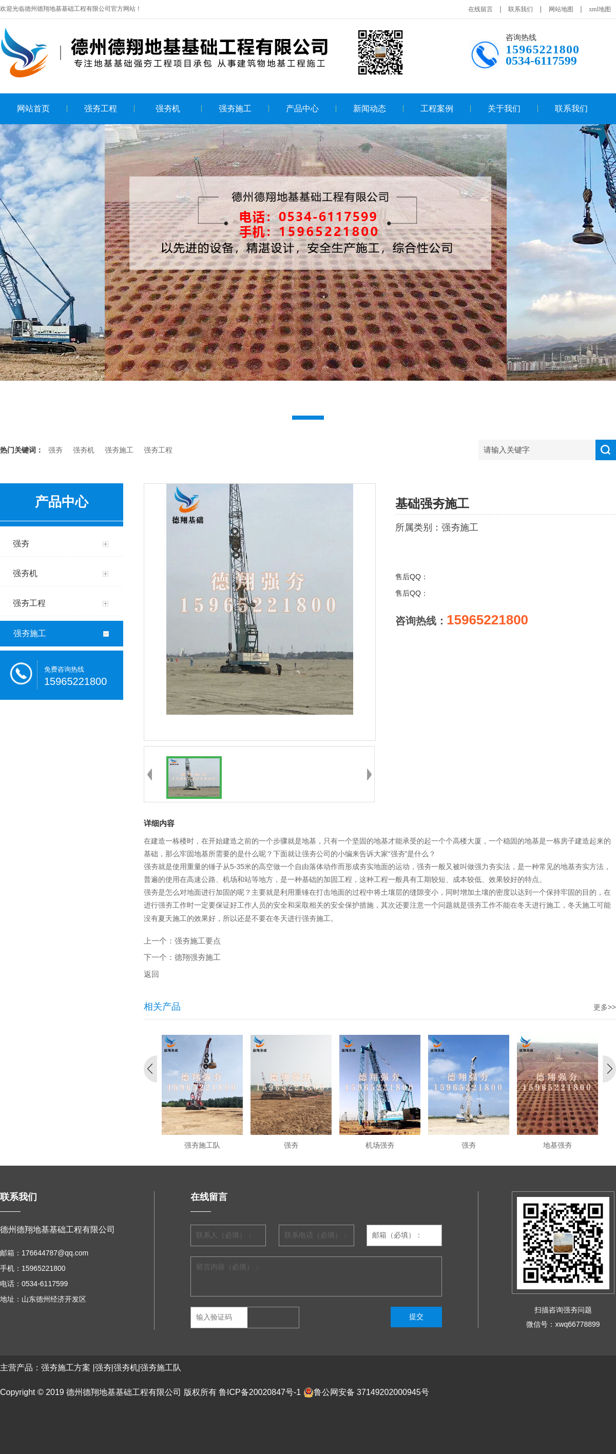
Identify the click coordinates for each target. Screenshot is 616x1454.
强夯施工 (235, 108)
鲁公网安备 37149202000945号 (366, 1392)
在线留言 (480, 9)
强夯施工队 (160, 1367)
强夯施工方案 (65, 1367)
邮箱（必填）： (397, 1235)
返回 (151, 974)
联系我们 (520, 9)
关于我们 (504, 108)
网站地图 (561, 9)
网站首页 (33, 108)
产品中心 (302, 108)
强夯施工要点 (198, 941)
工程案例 (436, 108)
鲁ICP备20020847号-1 (260, 1392)
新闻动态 (369, 108)
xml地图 (600, 9)
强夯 (55, 450)
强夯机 (168, 108)
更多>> (604, 1007)
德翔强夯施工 (198, 957)
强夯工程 (100, 108)
